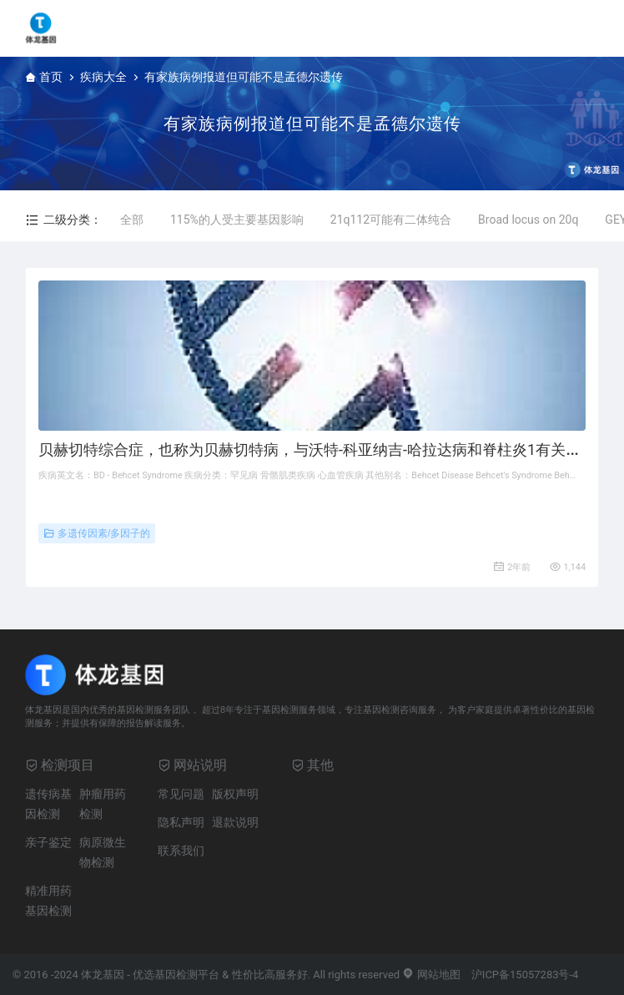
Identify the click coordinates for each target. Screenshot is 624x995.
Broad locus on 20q (528, 219)
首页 (51, 76)
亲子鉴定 (48, 842)
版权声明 (235, 794)
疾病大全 (103, 76)
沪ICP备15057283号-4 (525, 974)
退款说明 (235, 822)
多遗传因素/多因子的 (96, 533)
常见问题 (181, 794)
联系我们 (181, 850)
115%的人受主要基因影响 (237, 219)
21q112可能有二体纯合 (390, 219)
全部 (131, 219)
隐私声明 (181, 822)
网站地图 (431, 974)
